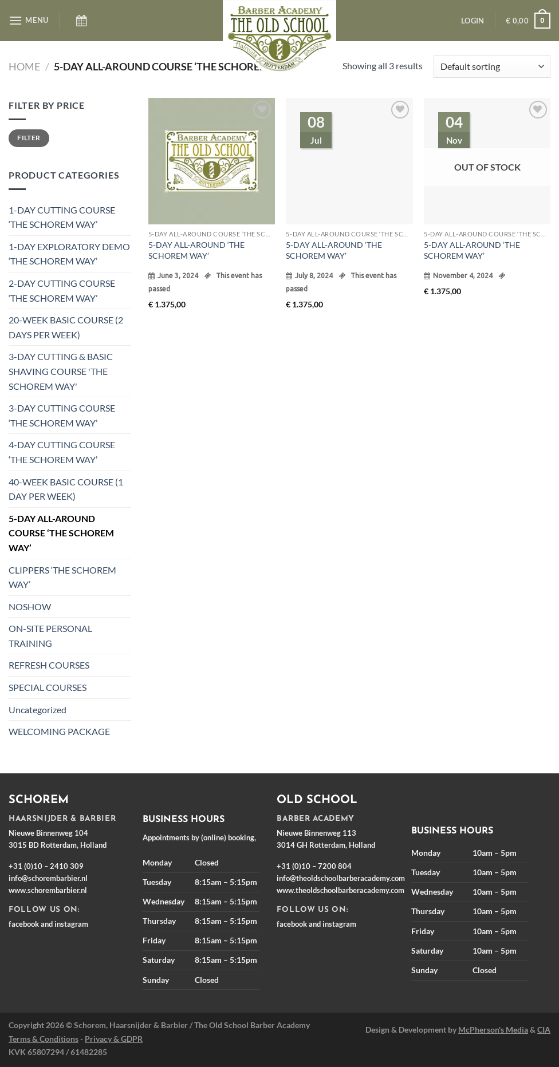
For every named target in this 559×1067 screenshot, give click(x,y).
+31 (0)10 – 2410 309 (46, 866)
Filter (28, 137)
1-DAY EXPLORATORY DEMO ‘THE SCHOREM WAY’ (69, 254)
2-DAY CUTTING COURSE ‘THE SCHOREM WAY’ (62, 290)
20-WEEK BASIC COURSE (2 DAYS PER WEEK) (66, 327)
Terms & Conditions (43, 1039)
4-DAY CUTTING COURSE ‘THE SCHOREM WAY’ (62, 452)
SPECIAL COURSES (47, 687)
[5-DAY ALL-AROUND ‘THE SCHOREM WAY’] (211, 161)
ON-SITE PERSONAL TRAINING (50, 636)
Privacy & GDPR (114, 1039)
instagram (71, 923)
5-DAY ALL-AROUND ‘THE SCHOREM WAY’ (196, 250)
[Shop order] (492, 67)
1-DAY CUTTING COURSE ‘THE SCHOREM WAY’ (62, 217)
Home (24, 66)
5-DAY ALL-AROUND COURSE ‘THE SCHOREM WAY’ (61, 533)
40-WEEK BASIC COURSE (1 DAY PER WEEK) (66, 489)
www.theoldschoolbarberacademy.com (340, 890)
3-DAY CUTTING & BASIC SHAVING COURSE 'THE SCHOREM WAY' (61, 371)
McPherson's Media (493, 1029)
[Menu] (29, 20)
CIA (543, 1029)
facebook (24, 923)
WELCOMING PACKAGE (59, 731)
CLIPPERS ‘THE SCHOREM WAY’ (62, 577)
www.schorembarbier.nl (48, 890)
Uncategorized (37, 709)
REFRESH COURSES (49, 664)
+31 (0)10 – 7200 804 (314, 866)
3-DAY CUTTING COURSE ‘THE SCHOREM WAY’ (62, 415)
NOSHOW (30, 606)
